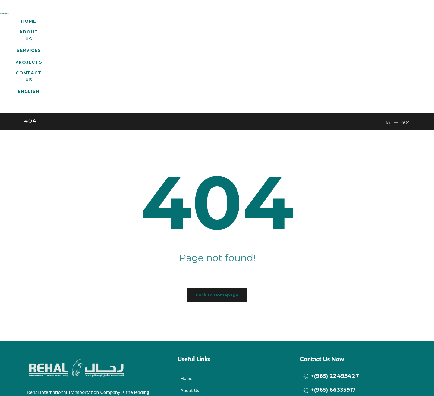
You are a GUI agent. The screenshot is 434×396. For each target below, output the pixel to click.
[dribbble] (83, 353)
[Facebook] (33, 353)
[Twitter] (50, 353)
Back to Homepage (217, 217)
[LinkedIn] (66, 353)
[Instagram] (99, 353)
